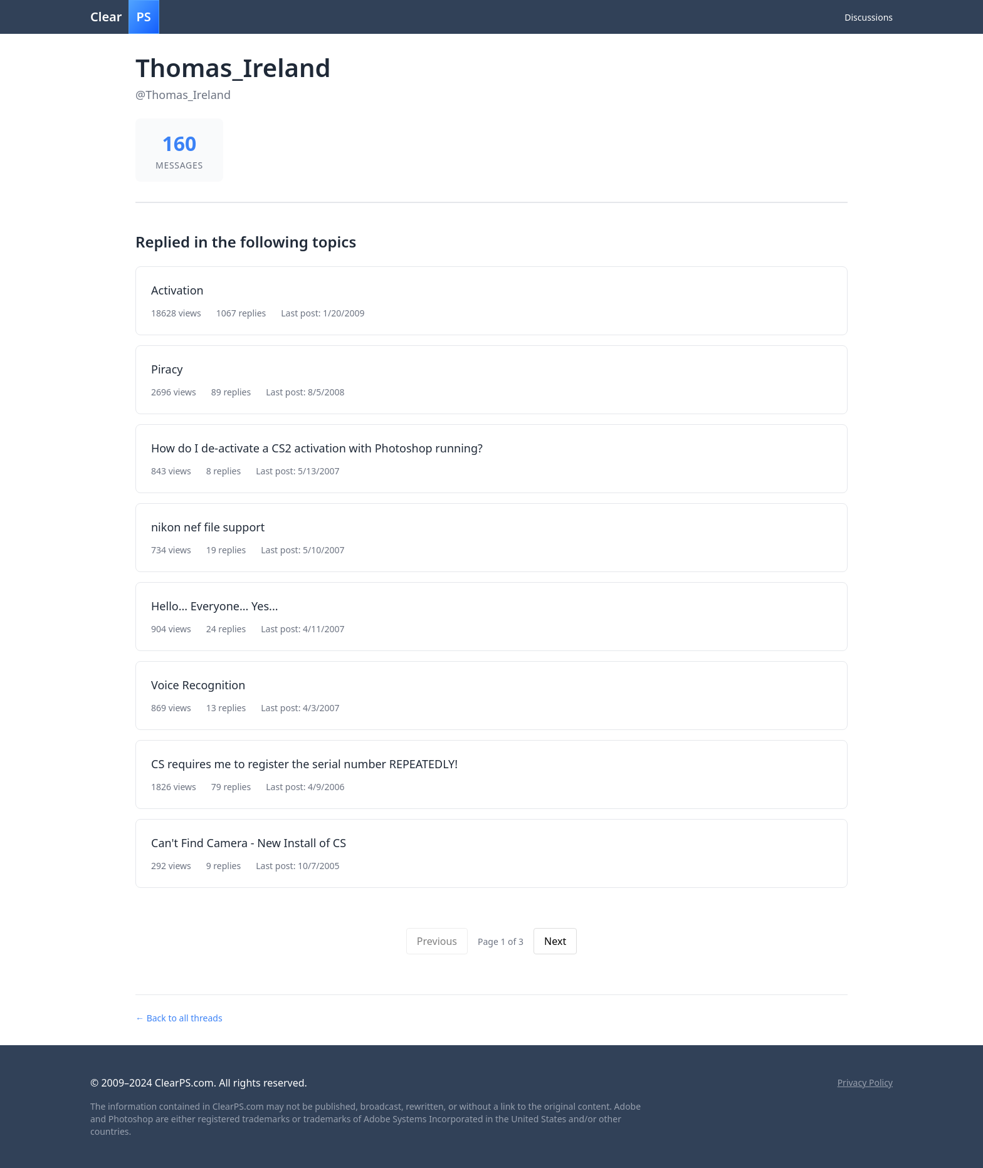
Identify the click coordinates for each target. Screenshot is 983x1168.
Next (555, 941)
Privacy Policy (865, 1082)
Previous (437, 941)
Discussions (868, 17)
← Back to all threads (179, 1018)
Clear (124, 17)
